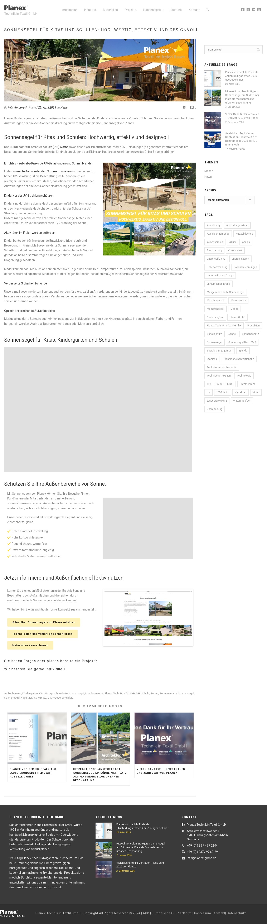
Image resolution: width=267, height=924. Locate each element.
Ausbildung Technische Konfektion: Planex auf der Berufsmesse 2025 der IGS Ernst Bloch (241, 139)
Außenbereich (12, 693)
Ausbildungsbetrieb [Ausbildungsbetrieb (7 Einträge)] (237, 225)
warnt (64, 147)
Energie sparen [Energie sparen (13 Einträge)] (240, 258)
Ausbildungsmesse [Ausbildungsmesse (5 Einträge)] (218, 233)
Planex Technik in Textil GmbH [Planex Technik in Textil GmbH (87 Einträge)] (224, 325)
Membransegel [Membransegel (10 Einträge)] (215, 308)
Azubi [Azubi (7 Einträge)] (232, 242)
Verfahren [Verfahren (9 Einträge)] (240, 392)
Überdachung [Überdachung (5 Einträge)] (214, 409)
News (64, 107)
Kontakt (194, 10)
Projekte (130, 10)
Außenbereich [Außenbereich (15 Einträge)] (215, 242)
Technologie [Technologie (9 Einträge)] (244, 375)
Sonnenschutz (168, 693)
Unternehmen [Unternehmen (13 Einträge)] (248, 384)
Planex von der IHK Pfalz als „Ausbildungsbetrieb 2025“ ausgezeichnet (33, 773)
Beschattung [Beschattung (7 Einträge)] (214, 250)
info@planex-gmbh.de (201, 858)
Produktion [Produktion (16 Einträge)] (253, 325)
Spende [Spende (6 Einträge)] (243, 350)
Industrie (90, 10)
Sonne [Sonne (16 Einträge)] (232, 333)
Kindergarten (30, 693)
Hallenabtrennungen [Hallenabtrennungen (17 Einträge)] (245, 267)
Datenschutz (236, 913)
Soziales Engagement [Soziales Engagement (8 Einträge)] (219, 350)
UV (49, 697)
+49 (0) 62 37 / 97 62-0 (202, 845)
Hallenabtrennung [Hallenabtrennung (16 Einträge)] (217, 267)
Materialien (110, 10)
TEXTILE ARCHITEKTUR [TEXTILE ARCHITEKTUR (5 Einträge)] (220, 384)
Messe (208, 171)
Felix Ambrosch (17, 107)
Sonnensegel (186, 693)
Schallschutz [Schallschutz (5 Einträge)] (214, 333)
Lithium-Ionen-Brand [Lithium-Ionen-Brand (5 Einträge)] (218, 283)
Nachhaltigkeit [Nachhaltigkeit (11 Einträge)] (215, 317)
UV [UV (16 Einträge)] (208, 392)
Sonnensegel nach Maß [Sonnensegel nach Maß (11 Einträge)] (242, 342)
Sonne (154, 693)
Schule (145, 693)
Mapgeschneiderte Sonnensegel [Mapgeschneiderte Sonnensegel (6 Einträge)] (225, 292)
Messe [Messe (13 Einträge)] (234, 308)
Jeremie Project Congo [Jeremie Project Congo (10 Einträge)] (220, 275)
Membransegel (94, 693)
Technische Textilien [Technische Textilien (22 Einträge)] (219, 375)
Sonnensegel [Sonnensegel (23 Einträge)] (214, 342)
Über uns (176, 10)
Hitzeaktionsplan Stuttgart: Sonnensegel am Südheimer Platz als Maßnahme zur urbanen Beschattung (100, 775)
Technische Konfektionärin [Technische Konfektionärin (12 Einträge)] (238, 359)
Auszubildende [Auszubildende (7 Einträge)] (244, 233)
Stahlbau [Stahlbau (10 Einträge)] (212, 359)
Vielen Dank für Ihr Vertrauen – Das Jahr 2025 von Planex (162, 771)
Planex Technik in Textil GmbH (122, 693)
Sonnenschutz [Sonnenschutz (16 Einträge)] (250, 333)
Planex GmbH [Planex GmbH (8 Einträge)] (237, 317)
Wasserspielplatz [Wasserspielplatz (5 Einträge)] (217, 400)
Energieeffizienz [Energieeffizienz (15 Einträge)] (216, 258)
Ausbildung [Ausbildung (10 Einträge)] (213, 225)
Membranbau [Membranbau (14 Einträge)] (238, 300)
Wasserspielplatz (62, 697)
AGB (146, 913)
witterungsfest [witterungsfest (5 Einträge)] (242, 400)
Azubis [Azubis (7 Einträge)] (246, 242)
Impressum (202, 913)
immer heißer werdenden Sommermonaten (42, 171)
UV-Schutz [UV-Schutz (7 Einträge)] (223, 392)
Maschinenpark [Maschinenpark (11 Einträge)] (216, 300)
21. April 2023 (47, 107)
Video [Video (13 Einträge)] (256, 392)
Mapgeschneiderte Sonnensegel (64, 693)
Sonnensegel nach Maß (18, 697)
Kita (41, 693)
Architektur (69, 10)
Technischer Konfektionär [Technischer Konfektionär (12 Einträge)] (222, 367)
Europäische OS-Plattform (172, 913)
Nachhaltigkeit (152, 10)
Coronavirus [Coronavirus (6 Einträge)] (235, 250)
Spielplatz (40, 697)
